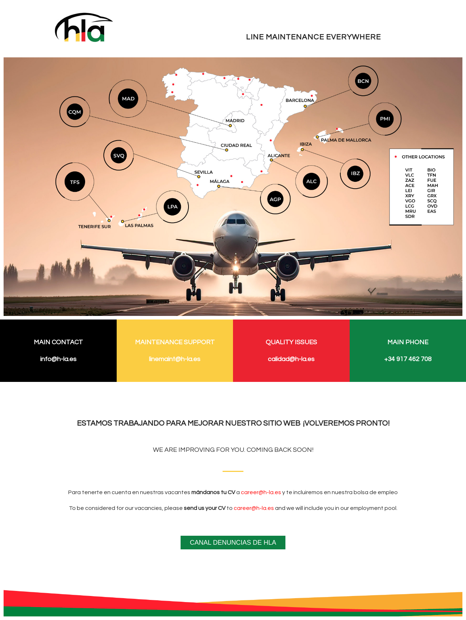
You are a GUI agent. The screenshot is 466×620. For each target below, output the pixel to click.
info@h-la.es (58, 359)
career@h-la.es (261, 492)
